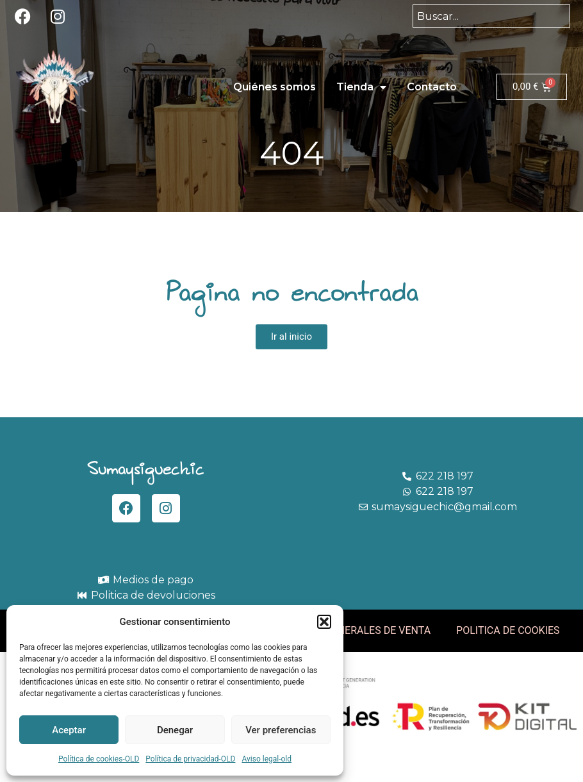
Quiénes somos (274, 87)
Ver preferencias (280, 730)
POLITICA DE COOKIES (508, 630)
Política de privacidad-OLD (190, 758)
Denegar (175, 730)
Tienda (361, 87)
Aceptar (69, 730)
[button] (324, 621)
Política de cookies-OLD (98, 758)
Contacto (432, 87)
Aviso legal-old (267, 758)
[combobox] (491, 16)
